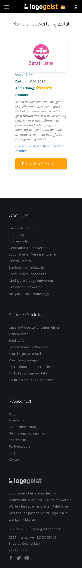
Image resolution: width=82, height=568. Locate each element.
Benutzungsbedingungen (27, 433)
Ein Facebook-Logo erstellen (30, 366)
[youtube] (26, 559)
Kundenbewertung (23, 426)
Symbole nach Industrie (26, 267)
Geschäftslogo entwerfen (28, 247)
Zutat (29, 74)
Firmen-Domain (20, 261)
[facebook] (11, 559)
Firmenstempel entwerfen (28, 347)
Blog (12, 413)
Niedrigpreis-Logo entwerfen (31, 280)
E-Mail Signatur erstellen (27, 353)
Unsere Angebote (22, 228)
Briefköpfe (16, 340)
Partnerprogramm (22, 446)
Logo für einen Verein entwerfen (33, 254)
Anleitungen (17, 420)
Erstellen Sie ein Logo (38, 165)
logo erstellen (19, 241)
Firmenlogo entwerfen (25, 287)
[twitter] (19, 559)
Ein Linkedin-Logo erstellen (29, 373)
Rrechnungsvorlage (23, 360)
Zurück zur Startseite (41, 6)
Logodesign (17, 234)
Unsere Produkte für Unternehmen (35, 327)
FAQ (12, 453)
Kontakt (15, 459)
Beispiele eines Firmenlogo (29, 293)
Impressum (17, 440)
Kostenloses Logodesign (27, 274)
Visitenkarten (18, 334)
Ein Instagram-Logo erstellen (31, 380)
